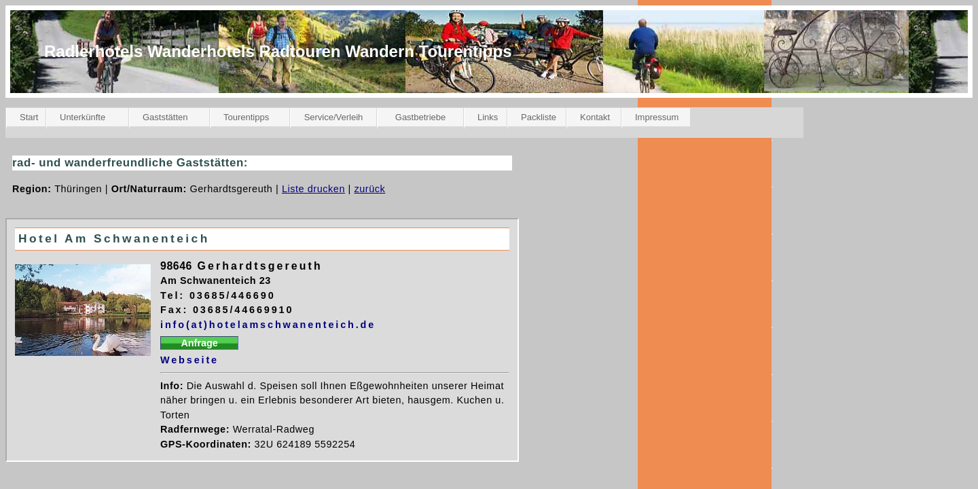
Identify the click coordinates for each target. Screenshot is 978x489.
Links (487, 117)
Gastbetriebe (420, 117)
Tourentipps (246, 117)
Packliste (538, 117)
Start (29, 117)
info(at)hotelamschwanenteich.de (268, 324)
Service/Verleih (333, 117)
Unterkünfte (82, 117)
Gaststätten (165, 117)
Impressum (656, 117)
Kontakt (595, 117)
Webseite (189, 360)
